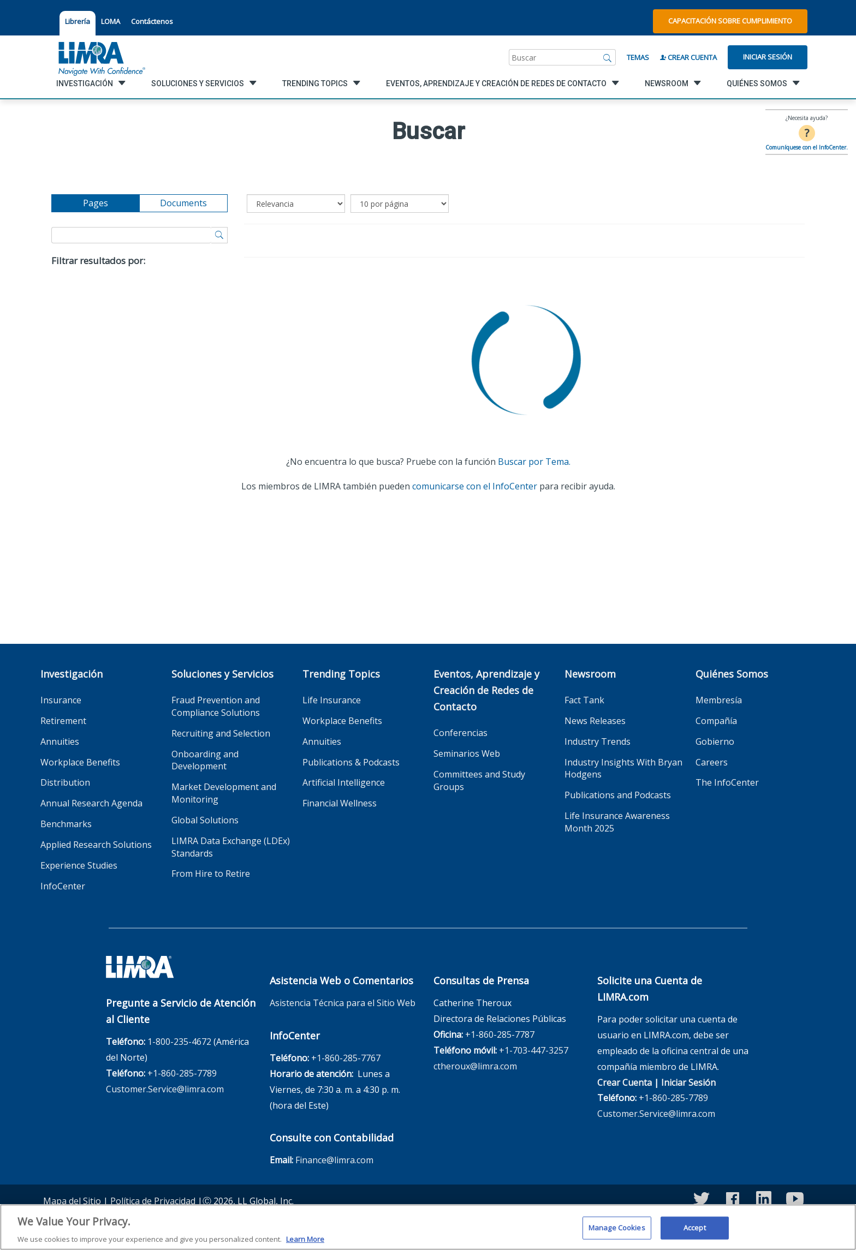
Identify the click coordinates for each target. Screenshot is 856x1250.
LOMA (110, 21)
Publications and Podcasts (617, 795)
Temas (638, 57)
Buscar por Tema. (534, 462)
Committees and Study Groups (479, 780)
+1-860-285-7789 (182, 1073)
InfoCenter (62, 886)
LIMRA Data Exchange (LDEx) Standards (230, 847)
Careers (712, 762)
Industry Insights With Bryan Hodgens (623, 768)
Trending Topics (341, 673)
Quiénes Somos (732, 673)
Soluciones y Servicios (222, 673)
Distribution (65, 782)
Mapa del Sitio (72, 1201)
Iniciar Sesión (767, 57)
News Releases (595, 721)
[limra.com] (101, 57)
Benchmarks (66, 824)
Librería (77, 21)
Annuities (59, 741)
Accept (694, 1234)
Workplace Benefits (80, 762)
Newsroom (590, 673)
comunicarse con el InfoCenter (474, 486)
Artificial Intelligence (343, 782)
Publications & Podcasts (351, 762)
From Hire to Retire (210, 874)
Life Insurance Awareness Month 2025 (617, 822)
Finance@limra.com (334, 1160)
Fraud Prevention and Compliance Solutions (215, 706)
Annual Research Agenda (91, 803)
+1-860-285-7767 (346, 1058)
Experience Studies (78, 865)
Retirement (63, 721)
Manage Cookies (616, 1234)
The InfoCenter (727, 782)
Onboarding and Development (205, 760)
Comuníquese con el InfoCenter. (806, 147)
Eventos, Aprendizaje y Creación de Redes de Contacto (486, 690)
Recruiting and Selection (220, 733)
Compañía (716, 721)
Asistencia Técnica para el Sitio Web (342, 1003)
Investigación (71, 673)
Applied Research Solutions (96, 845)
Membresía (719, 700)
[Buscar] (607, 57)
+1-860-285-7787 (499, 1034)
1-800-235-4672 (179, 1042)
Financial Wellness (339, 803)
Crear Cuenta (688, 57)
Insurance (60, 700)
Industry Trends (597, 741)
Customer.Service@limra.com (165, 1089)
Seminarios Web (466, 753)
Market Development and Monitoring (223, 793)
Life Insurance (331, 700)
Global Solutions (205, 820)
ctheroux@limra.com (475, 1066)
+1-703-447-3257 (533, 1050)
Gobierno (715, 741)
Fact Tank (584, 700)
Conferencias (460, 733)
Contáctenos (152, 21)
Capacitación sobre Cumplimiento (730, 21)
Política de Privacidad (152, 1201)
